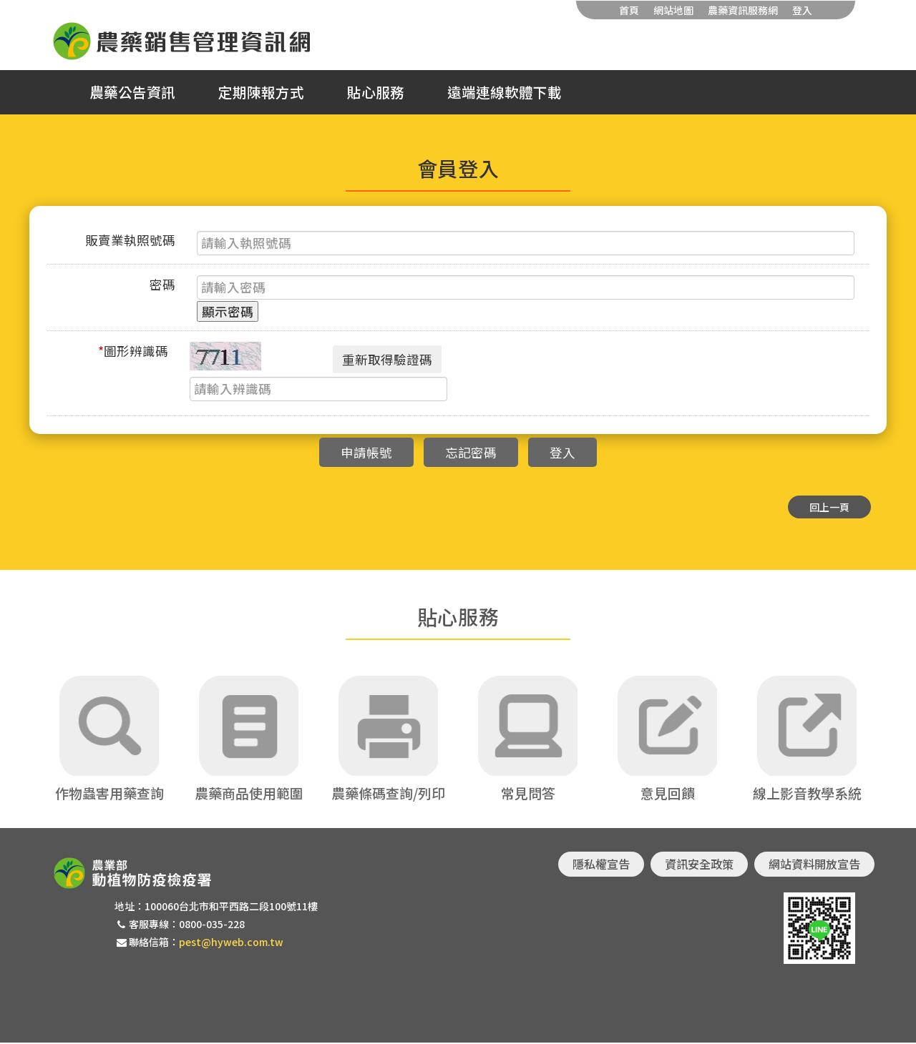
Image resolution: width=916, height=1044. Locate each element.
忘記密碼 (471, 452)
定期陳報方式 (261, 92)
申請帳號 (366, 452)
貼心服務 (375, 92)
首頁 (629, 10)
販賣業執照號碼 (130, 240)
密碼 (162, 284)
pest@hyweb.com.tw (231, 943)
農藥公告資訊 (132, 92)
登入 (802, 10)
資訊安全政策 (699, 865)
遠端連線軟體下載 (504, 92)
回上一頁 (829, 507)
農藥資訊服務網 (743, 10)
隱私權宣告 (601, 865)
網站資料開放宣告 (814, 865)
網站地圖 (673, 10)
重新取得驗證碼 (387, 359)
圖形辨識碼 (133, 351)
